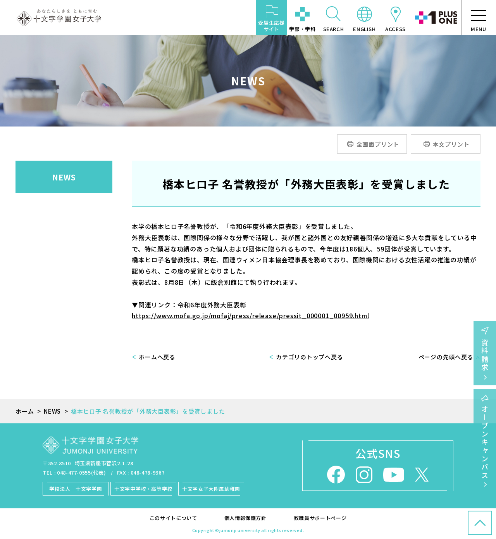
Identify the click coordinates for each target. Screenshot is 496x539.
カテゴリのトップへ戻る (309, 357)
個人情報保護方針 (245, 518)
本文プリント (451, 144)
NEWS (64, 177)
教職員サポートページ (320, 518)
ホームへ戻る (157, 357)
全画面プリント (378, 144)
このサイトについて (173, 518)
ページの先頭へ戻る (446, 357)
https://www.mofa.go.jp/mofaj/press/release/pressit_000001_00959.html (250, 315)
